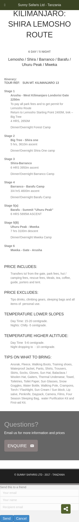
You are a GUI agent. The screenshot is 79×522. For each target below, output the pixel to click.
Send (7, 518)
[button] (21, 446)
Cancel (21, 518)
